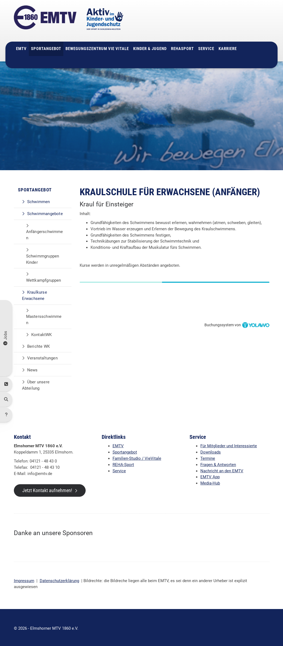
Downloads (210, 450)
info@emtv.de (218, 29)
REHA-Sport (123, 462)
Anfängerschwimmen (44, 233)
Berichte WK (38, 344)
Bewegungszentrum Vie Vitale (97, 47)
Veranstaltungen (42, 356)
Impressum (24, 578)
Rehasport (182, 47)
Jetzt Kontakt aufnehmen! (47, 489)
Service (206, 47)
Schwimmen (38, 199)
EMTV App (210, 475)
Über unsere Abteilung (35, 383)
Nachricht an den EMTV (221, 469)
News (32, 368)
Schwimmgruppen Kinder (42, 257)
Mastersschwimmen (44, 318)
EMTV (21, 47)
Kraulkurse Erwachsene (34, 293)
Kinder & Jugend (150, 47)
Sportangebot (46, 47)
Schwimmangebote (45, 211)
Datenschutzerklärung (59, 578)
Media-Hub (210, 481)
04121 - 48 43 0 (222, 23)
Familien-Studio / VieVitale (137, 456)
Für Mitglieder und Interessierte (228, 444)
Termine (207, 456)
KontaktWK (41, 332)
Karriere (228, 47)
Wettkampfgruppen (43, 278)
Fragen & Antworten (218, 462)
